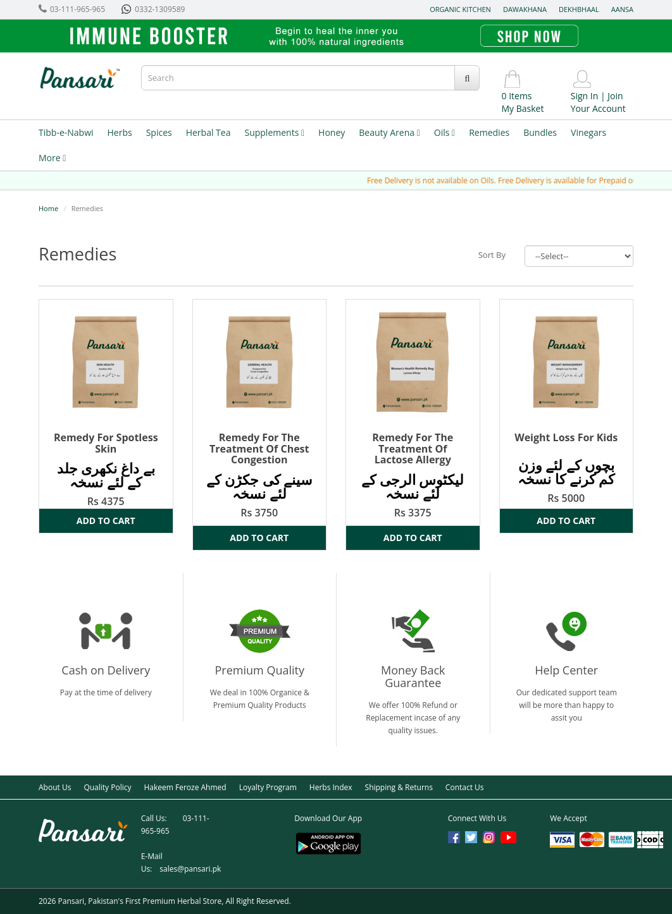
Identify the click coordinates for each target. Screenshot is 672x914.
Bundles (540, 132)
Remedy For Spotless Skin (106, 443)
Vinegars (588, 132)
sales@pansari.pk (190, 868)
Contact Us (464, 787)
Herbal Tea (208, 132)
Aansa (622, 9)
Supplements (274, 132)
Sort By (492, 254)
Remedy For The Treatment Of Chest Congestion (259, 448)
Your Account (598, 108)
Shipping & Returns (399, 787)
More (52, 158)
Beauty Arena (389, 132)
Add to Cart (106, 521)
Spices (159, 132)
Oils (444, 132)
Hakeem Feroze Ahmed (185, 787)
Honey (331, 132)
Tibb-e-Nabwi (66, 132)
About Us (55, 787)
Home (48, 208)
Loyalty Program (268, 787)
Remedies (489, 132)
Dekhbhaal (579, 9)
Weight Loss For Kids (566, 437)
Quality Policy (107, 787)
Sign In (585, 96)
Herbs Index (330, 787)
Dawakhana (525, 9)
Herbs (120, 132)
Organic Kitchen (460, 9)
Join (615, 96)
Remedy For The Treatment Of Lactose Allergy (412, 448)
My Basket (522, 108)
